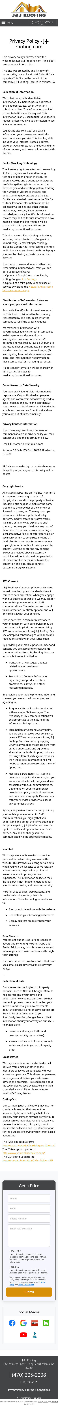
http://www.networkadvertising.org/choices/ (28, 1145)
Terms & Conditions (26, 1284)
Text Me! (16, 1251)
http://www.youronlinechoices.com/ (23, 1153)
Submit (29, 1292)
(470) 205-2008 (42, 22)
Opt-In (15, 1266)
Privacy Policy (16, 1390)
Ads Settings (29, 279)
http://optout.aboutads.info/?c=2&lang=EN (27, 1160)
